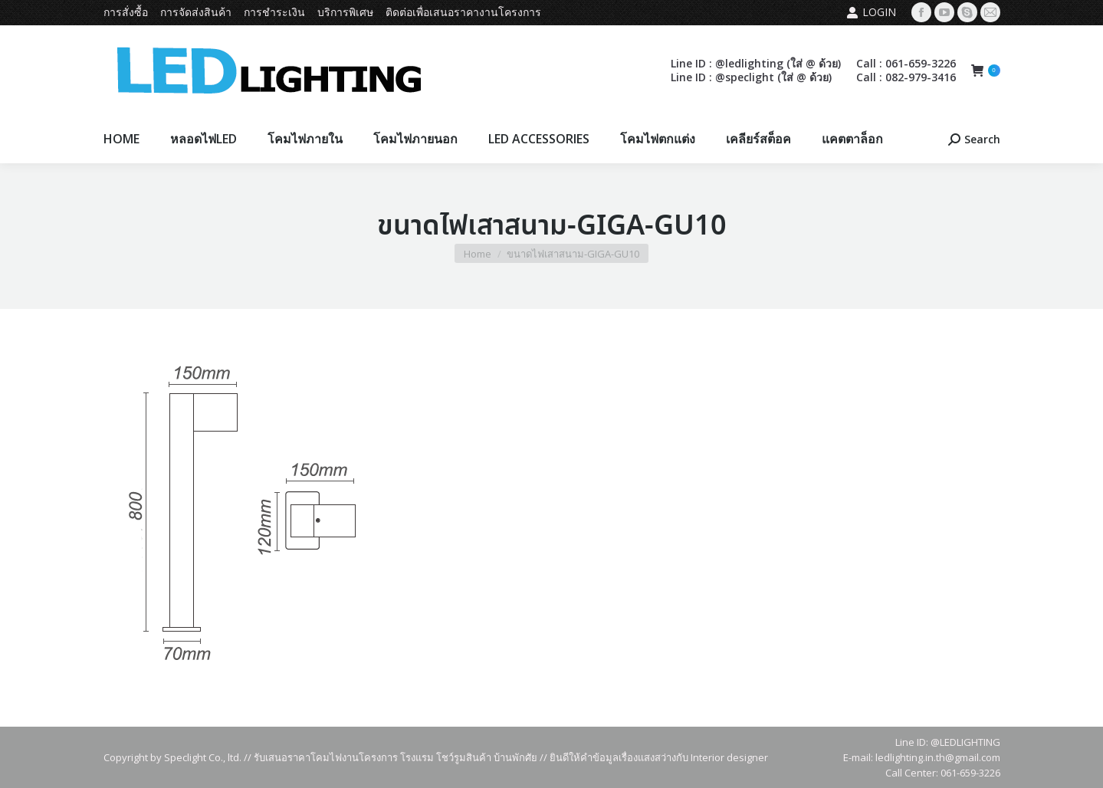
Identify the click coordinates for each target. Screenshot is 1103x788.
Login (871, 12)
